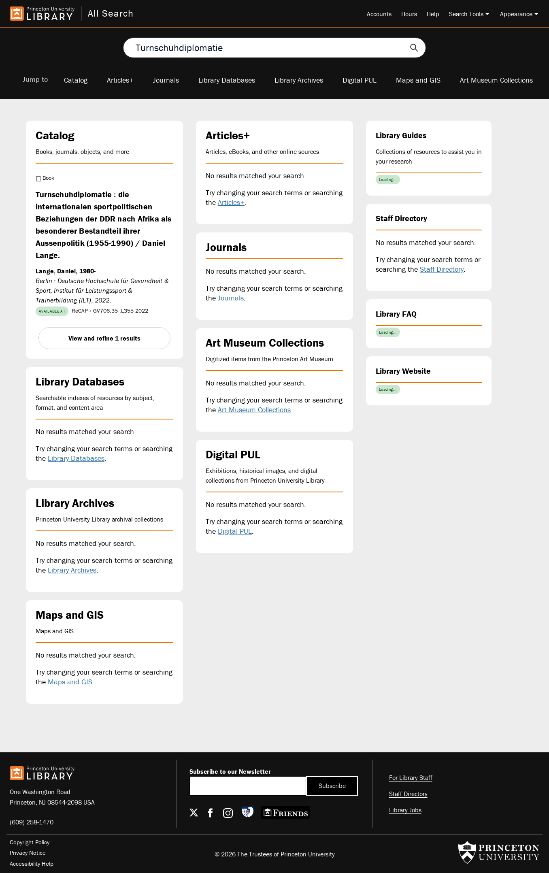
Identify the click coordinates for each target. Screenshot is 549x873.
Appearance (516, 14)
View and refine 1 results (104, 338)
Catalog (75, 80)
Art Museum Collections (496, 80)
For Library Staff (410, 777)
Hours (409, 14)
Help (433, 14)
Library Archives (298, 80)
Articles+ (120, 80)
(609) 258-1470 (31, 822)
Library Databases (226, 80)
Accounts (379, 14)
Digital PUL (360, 80)
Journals (166, 80)
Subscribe (332, 785)
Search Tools (466, 14)
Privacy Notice (28, 852)
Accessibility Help (31, 863)
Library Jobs (405, 810)
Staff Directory (442, 269)
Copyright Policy (29, 842)
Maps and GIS (418, 80)
